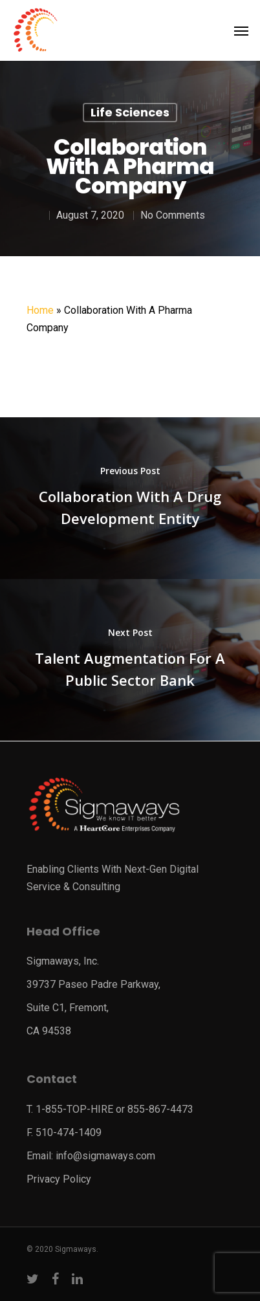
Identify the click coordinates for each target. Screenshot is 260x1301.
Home (40, 310)
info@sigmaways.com (105, 1156)
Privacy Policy (59, 1179)
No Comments (172, 215)
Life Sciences (130, 112)
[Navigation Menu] (241, 30)
